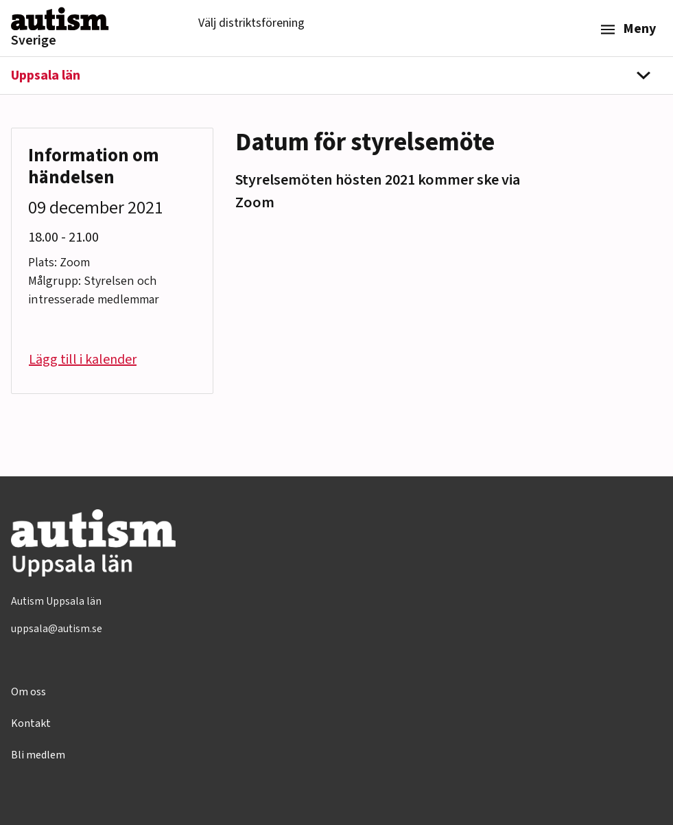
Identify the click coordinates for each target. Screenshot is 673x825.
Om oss (28, 691)
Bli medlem (38, 755)
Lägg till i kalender (83, 359)
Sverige (33, 40)
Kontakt (31, 723)
